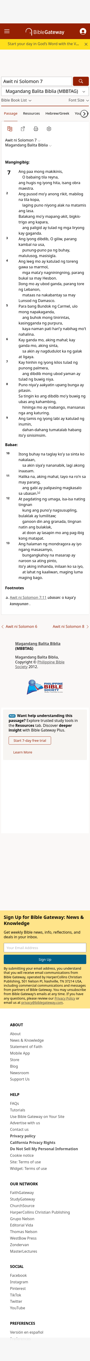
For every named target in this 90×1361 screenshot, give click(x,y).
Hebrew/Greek (57, 113)
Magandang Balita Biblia (37, 643)
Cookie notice (22, 1155)
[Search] (81, 81)
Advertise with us (25, 1122)
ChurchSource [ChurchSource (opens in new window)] (22, 1205)
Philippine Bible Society (40, 664)
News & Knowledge (27, 1040)
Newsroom (19, 1072)
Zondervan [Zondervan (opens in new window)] (19, 1244)
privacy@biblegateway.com (42, 1002)
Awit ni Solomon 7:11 (28, 597)
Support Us (20, 1079)
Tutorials (17, 1110)
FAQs (14, 1103)
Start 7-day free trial (30, 740)
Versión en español (26, 1332)
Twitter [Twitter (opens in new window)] (16, 1301)
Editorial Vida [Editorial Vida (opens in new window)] (21, 1225)
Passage (10, 113)
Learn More (22, 752)
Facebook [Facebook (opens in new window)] (18, 1275)
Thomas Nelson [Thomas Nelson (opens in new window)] (23, 1231)
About (15, 1033)
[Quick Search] (36, 81)
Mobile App (20, 1053)
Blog (14, 1066)
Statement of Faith (26, 1046)
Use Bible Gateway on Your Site (37, 1116)
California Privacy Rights (32, 1142)
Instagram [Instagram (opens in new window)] (19, 1282)
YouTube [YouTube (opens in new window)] (17, 1307)
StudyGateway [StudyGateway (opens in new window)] (22, 1199)
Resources (31, 113)
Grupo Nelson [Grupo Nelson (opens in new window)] (22, 1218)
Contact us (19, 1129)
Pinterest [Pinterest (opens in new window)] (18, 1288)
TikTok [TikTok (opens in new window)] (15, 1295)
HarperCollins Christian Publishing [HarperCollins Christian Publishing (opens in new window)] (40, 1212)
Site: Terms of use (25, 1161)
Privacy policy (22, 1136)
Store (14, 1059)
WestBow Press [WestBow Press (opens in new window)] (23, 1238)
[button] (83, 31)
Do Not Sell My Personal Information (44, 1148)
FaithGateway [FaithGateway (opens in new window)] (22, 1192)
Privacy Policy (65, 998)
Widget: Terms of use (28, 1168)
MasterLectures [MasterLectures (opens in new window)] (23, 1251)
